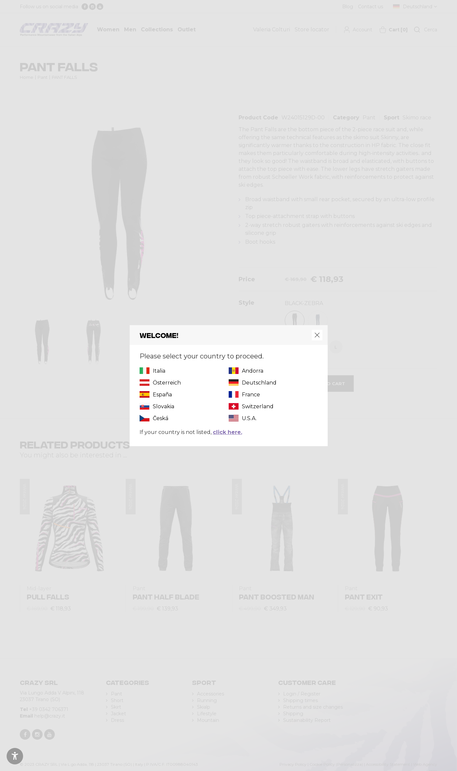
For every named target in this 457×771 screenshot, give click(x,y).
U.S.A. (249, 418)
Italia (159, 371)
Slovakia (163, 406)
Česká (160, 418)
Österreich (167, 383)
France (251, 394)
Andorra (252, 371)
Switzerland (258, 406)
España (162, 394)
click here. (227, 432)
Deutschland (259, 383)
